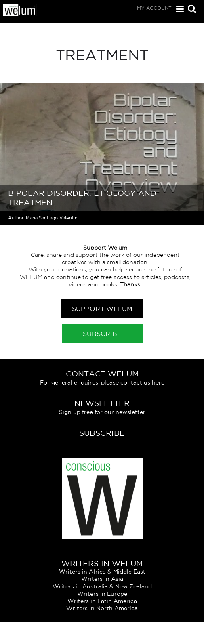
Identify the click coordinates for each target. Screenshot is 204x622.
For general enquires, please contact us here (102, 382)
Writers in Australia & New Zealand (102, 586)
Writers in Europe (102, 593)
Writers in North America (102, 608)
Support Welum (102, 308)
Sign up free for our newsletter (102, 412)
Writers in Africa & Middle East (102, 571)
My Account (154, 8)
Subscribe (102, 333)
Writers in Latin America (102, 601)
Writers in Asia (102, 579)
